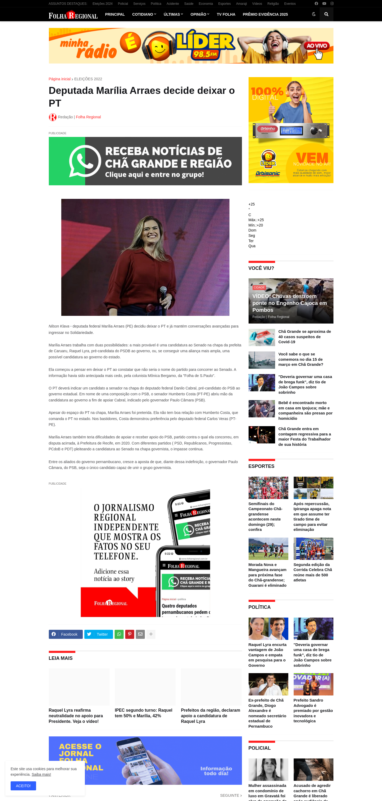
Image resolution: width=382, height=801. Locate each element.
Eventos (290, 4)
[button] (314, 14)
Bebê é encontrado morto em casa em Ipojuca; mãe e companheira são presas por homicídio (306, 410)
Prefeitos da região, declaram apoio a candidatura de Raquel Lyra (210, 716)
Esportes (224, 4)
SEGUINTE (229, 795)
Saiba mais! (41, 774)
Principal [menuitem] (115, 14)
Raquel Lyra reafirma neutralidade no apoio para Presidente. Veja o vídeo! (76, 716)
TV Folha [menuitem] (226, 14)
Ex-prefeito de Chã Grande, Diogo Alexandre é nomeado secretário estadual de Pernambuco (267, 713)
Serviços (139, 4)
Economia (206, 4)
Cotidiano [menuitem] (142, 14)
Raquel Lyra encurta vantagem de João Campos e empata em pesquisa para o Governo (268, 655)
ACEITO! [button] (23, 786)
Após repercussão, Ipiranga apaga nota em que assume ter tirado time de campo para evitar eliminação (312, 516)
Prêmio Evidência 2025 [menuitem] (265, 14)
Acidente (173, 4)
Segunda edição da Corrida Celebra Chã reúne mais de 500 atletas (313, 572)
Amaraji (241, 4)
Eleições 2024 (102, 4)
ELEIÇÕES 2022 (88, 79)
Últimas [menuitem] (172, 14)
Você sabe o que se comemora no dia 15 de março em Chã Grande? (301, 359)
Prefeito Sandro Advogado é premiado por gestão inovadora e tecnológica (313, 710)
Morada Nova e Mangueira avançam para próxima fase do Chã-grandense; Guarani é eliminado (267, 575)
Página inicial (60, 79)
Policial (123, 4)
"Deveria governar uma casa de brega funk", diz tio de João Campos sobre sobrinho (305, 384)
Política (156, 4)
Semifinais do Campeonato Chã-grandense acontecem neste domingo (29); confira (266, 516)
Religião (273, 4)
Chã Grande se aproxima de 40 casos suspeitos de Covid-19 (305, 336)
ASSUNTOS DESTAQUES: (68, 4)
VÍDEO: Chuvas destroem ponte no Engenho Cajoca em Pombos (290, 303)
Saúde (189, 4)
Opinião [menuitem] (198, 14)
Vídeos (257, 4)
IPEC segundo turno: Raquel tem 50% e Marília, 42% (143, 713)
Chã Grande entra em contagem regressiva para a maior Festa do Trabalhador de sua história (305, 436)
